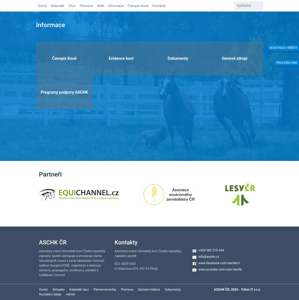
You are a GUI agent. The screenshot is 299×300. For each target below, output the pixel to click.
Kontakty (159, 6)
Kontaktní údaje (50, 294)
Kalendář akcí (79, 289)
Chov (72, 6)
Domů (42, 6)
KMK (100, 6)
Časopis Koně (138, 6)
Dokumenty (173, 289)
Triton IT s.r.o (250, 289)
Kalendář (57, 6)
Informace (116, 6)
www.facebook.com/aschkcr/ (219, 263)
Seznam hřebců (149, 289)
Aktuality (58, 289)
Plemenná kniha (104, 289)
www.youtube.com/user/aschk (220, 269)
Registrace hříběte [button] (283, 47)
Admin (70, 294)
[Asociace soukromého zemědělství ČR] (169, 197)
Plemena (86, 6)
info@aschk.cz (208, 257)
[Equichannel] (79, 197)
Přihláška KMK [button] (286, 62)
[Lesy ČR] (240, 197)
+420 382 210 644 (211, 250)
